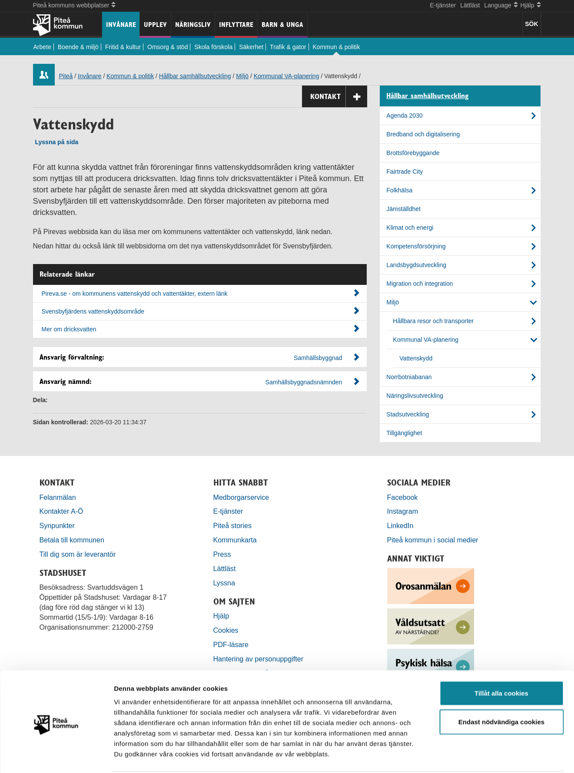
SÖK (531, 23)
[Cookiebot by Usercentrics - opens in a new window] (56, 756)
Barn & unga (282, 24)
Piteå (66, 76)
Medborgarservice (241, 497)
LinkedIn (400, 525)
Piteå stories (232, 525)
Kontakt (338, 96)
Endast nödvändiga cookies (501, 688)
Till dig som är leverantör (79, 554)
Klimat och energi (409, 227)
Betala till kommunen (72, 540)
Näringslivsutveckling (414, 395)
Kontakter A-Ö (61, 511)
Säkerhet (251, 46)
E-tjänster (443, 5)
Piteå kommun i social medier (432, 540)
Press (222, 554)
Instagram (402, 511)
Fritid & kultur (123, 46)
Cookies (226, 630)
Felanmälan (58, 497)
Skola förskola (213, 46)
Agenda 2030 (404, 115)
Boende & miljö (78, 46)
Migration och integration (419, 283)
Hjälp (221, 616)
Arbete (42, 46)
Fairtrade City (404, 171)
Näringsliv (193, 24)
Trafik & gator (288, 46)
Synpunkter (57, 525)
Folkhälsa (399, 190)
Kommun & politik (336, 46)
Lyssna (224, 583)
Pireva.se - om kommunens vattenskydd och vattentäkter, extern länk (201, 293)
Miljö (242, 76)
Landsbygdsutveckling (416, 264)
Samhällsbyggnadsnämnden (303, 382)
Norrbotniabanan (408, 376)
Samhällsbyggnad (318, 357)
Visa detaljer (472, 756)
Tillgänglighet (404, 432)
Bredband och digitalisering (423, 134)
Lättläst (470, 5)
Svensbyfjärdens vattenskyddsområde (201, 311)
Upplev (155, 24)
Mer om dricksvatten (201, 329)
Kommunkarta (235, 540)
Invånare (121, 24)
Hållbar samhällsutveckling (195, 76)
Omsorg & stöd (167, 46)
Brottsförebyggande (412, 152)
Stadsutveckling (407, 414)
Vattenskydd (415, 358)
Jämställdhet (403, 208)
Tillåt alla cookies (501, 660)
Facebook (402, 497)
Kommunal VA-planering (286, 76)
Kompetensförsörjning (415, 246)
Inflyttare (236, 24)
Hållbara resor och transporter (433, 320)
